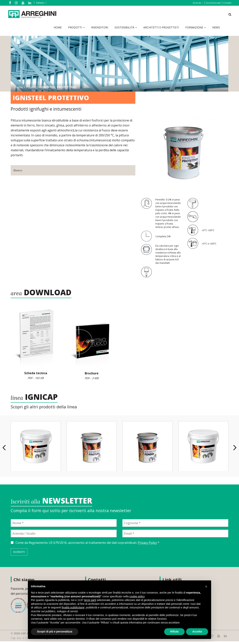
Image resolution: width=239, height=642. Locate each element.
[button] (206, 586)
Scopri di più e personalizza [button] (54, 631)
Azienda (197, 2)
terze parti (90, 600)
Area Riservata (213, 2)
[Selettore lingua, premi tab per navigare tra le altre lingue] (39, 2)
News (216, 28)
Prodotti (75, 28)
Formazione (194, 28)
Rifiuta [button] (174, 631)
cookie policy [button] (137, 596)
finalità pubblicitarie (73, 607)
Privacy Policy (147, 543)
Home (58, 28)
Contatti (227, 2)
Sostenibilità (124, 28)
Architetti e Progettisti (161, 28)
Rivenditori (99, 28)
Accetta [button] (197, 631)
